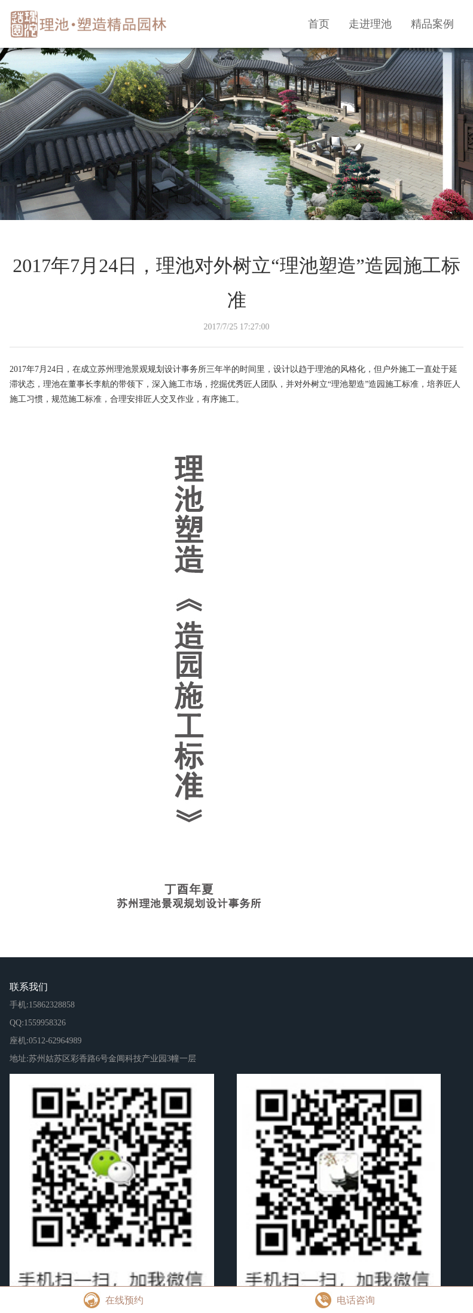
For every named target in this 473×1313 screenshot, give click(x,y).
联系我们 (29, 987)
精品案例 (432, 24)
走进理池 (370, 24)
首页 (318, 24)
